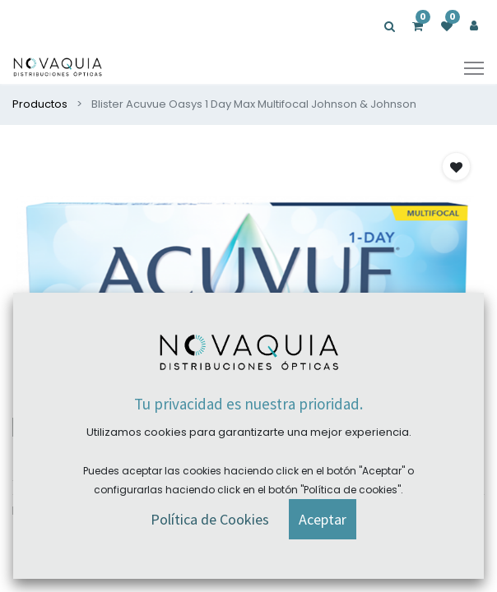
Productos (39, 104)
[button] (456, 166)
